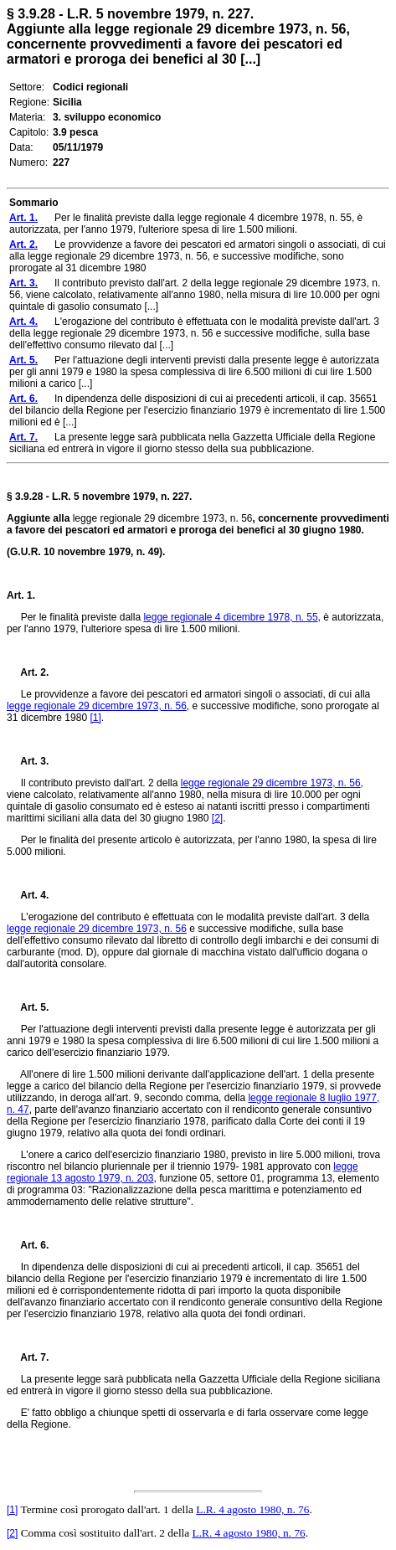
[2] (217, 818)
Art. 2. (28, 672)
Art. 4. (28, 895)
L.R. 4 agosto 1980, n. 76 (252, 1509)
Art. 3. (28, 761)
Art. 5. (28, 1007)
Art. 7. (28, 1357)
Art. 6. (28, 1245)
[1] (95, 718)
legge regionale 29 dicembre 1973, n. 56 (97, 706)
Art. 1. (21, 595)
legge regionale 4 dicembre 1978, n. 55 (230, 617)
